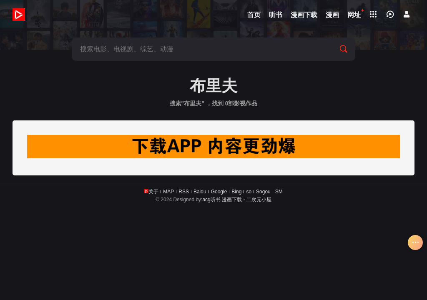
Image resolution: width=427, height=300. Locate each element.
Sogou (263, 192)
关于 (153, 192)
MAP (168, 192)
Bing (236, 192)
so (248, 192)
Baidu (199, 192)
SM (279, 192)
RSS (183, 192)
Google (219, 192)
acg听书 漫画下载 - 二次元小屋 (236, 199)
